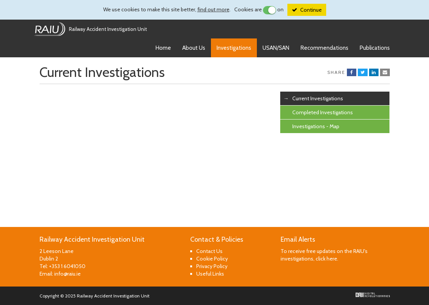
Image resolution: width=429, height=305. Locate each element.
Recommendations (324, 47)
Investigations (234, 47)
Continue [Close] (311, 9)
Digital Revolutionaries (373, 295)
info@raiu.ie (67, 273)
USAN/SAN (276, 47)
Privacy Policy (211, 266)
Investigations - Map (315, 126)
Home (163, 47)
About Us (193, 47)
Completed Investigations (322, 112)
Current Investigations (317, 98)
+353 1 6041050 (67, 266)
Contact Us (209, 251)
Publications (375, 47)
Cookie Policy (212, 258)
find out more (213, 9)
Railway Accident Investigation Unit (108, 29)
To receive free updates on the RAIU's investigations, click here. (324, 255)
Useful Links (210, 273)
